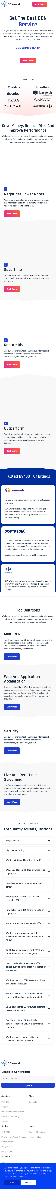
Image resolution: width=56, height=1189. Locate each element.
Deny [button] (12, 1182)
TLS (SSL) (5, 1132)
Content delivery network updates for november (34, 1102)
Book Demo (40, 4)
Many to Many (7, 1146)
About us (5, 1162)
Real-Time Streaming (10, 1116)
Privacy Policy (35, 1137)
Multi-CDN (5, 1102)
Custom (4, 1121)
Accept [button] (28, 1182)
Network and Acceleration (12, 1112)
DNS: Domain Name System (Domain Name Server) (13, 1137)
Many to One (7, 1151)
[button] (39, 4)
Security (4, 1107)
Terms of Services (37, 1132)
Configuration (7, 1142)
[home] (10, 4)
